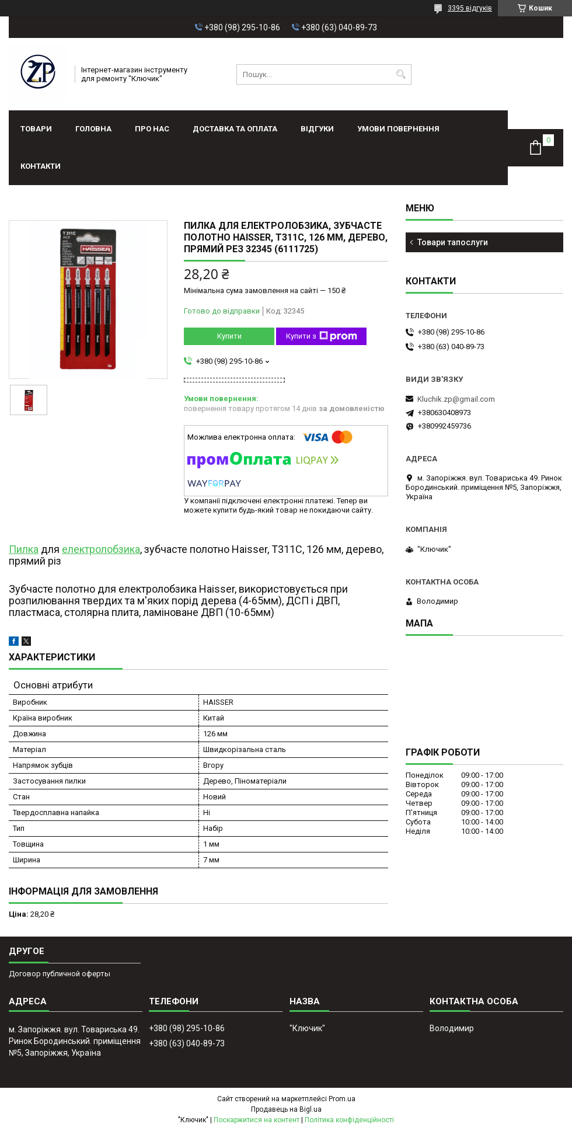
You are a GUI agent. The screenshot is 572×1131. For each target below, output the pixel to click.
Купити (229, 336)
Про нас (152, 128)
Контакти (40, 166)
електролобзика (101, 549)
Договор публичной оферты (59, 973)
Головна (93, 128)
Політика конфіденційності (349, 1120)
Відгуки (317, 128)
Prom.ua (342, 1099)
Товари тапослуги (452, 242)
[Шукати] (401, 74)
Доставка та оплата (235, 128)
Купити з (321, 336)
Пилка (24, 549)
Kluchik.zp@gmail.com (456, 399)
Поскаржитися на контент (256, 1120)
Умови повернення (398, 128)
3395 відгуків (470, 8)
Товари (36, 128)
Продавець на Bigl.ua (286, 1109)
